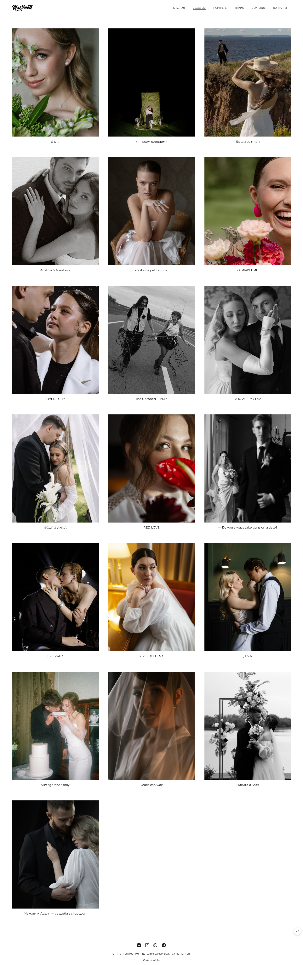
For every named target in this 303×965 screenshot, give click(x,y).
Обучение (259, 7)
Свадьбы (199, 7)
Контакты (280, 7)
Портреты (220, 7)
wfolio (156, 961)
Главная (179, 7)
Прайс (239, 7)
